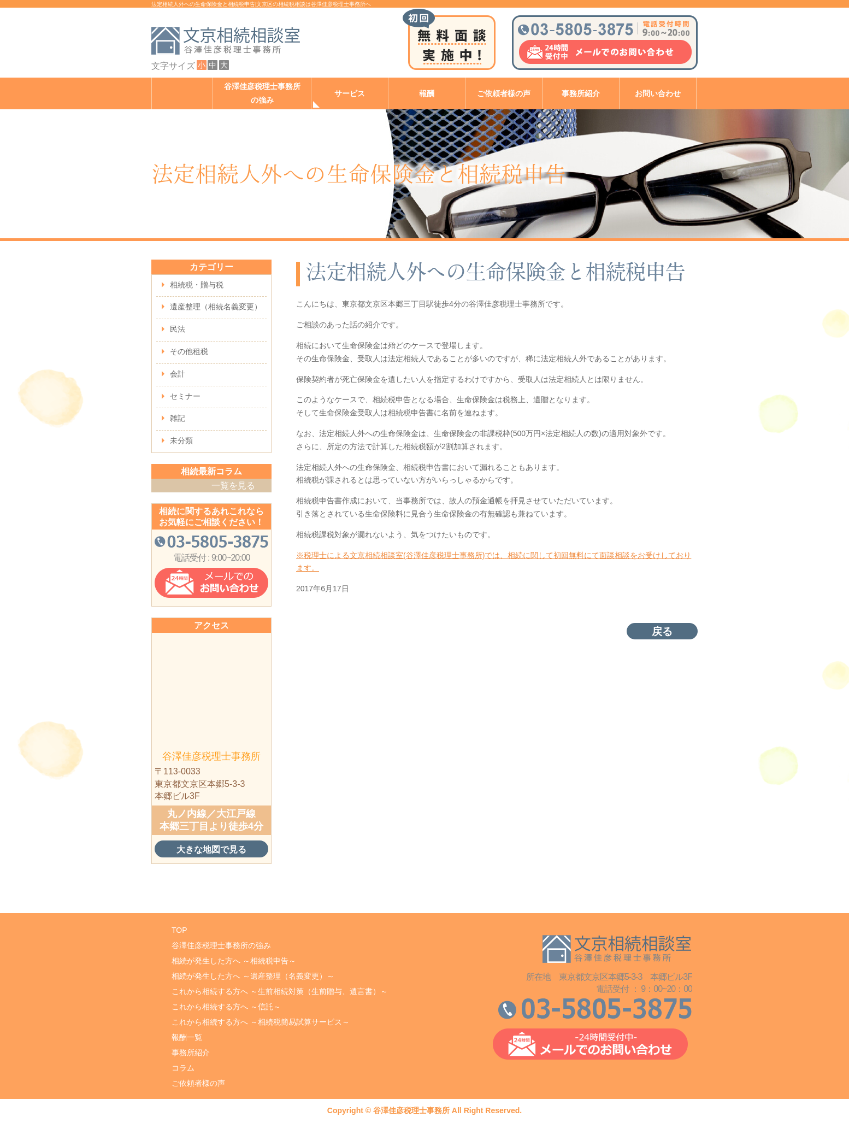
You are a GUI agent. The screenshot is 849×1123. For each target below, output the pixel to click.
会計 (177, 373)
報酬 (426, 94)
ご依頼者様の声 (503, 94)
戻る (662, 631)
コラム (183, 1067)
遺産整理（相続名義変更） (216, 306)
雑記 (177, 418)
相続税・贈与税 (196, 284)
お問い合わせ (658, 94)
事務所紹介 (581, 94)
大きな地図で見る (211, 849)
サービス (349, 94)
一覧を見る (233, 485)
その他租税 (189, 351)
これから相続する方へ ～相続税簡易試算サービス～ (261, 1022)
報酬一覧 (187, 1037)
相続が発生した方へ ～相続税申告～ (234, 960)
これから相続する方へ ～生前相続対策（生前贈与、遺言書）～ (280, 991)
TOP (179, 930)
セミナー (185, 396)
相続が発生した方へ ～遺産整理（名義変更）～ (253, 976)
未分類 (181, 440)
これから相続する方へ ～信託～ (226, 1006)
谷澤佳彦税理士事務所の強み (262, 93)
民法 (177, 329)
